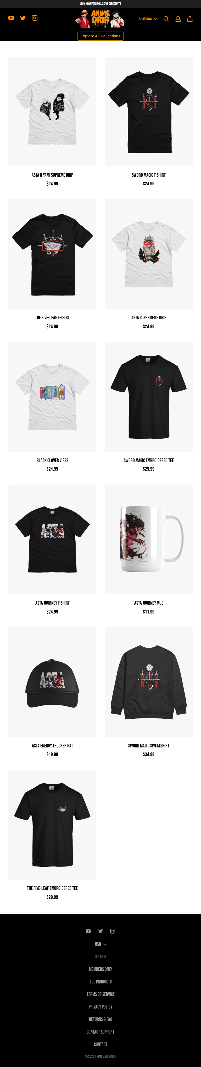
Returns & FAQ (100, 1020)
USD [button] (100, 944)
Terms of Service (101, 995)
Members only (100, 969)
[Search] (166, 19)
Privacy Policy (100, 1007)
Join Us (100, 957)
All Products (101, 982)
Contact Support (100, 1032)
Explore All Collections (100, 36)
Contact (100, 1045)
